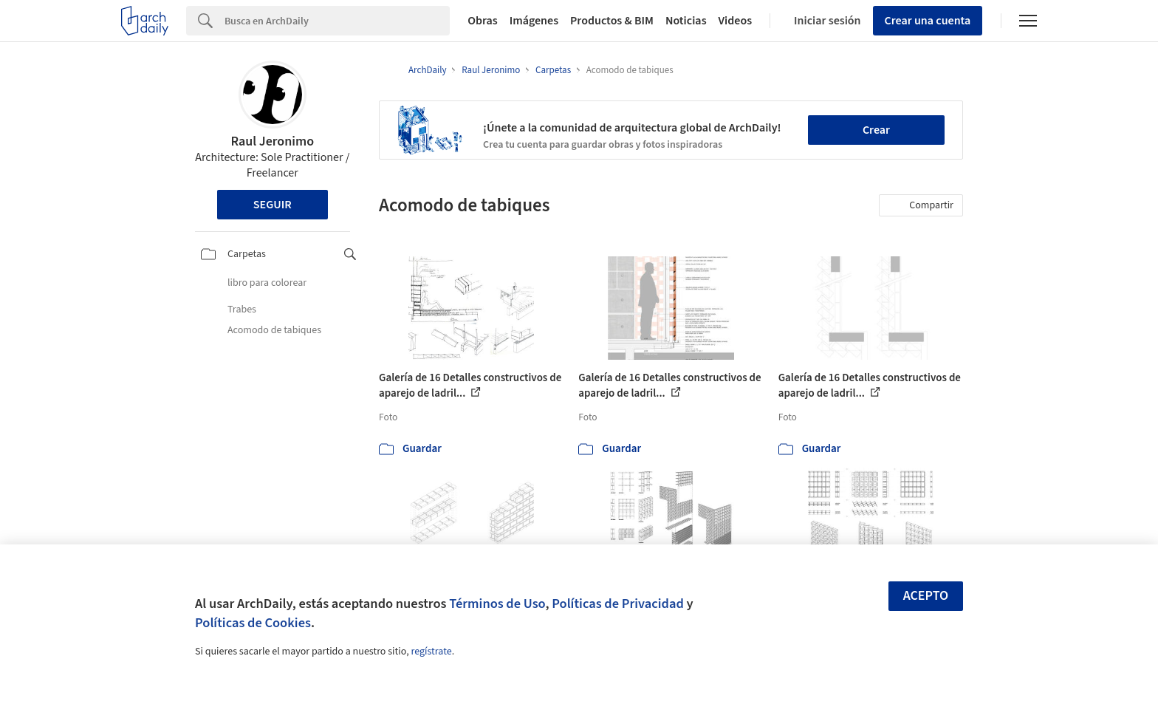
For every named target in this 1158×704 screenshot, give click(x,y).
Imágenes (534, 21)
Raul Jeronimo (272, 141)
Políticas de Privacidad (618, 603)
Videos (736, 21)
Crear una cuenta (928, 21)
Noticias (686, 21)
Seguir (272, 204)
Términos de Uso (497, 603)
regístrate (431, 651)
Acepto (926, 596)
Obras (482, 21)
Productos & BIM (612, 21)
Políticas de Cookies (253, 622)
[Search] (337, 20)
